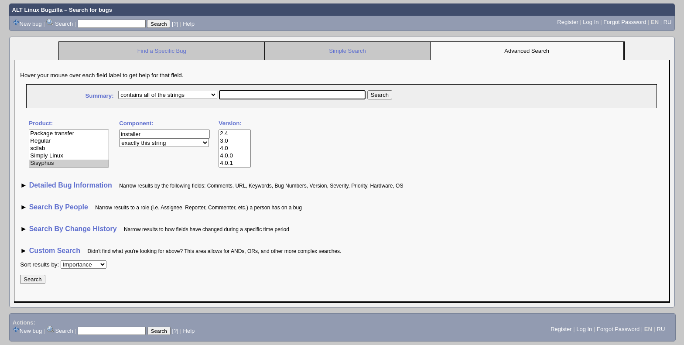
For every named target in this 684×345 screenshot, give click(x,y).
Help (189, 23)
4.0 (234, 148)
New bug (31, 23)
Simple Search (347, 51)
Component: (136, 123)
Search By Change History (73, 228)
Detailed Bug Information (71, 185)
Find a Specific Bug (161, 51)
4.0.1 (234, 163)
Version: (230, 123)
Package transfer (68, 133)
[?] (175, 23)
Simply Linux (68, 156)
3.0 (234, 141)
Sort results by (38, 264)
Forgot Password (624, 22)
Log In (590, 22)
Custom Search (54, 250)
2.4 (234, 133)
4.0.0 (234, 156)
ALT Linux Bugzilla (37, 10)
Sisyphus (68, 163)
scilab (68, 148)
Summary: (99, 95)
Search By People (58, 207)
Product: (41, 123)
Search (64, 23)
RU (667, 22)
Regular (68, 141)
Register (567, 22)
